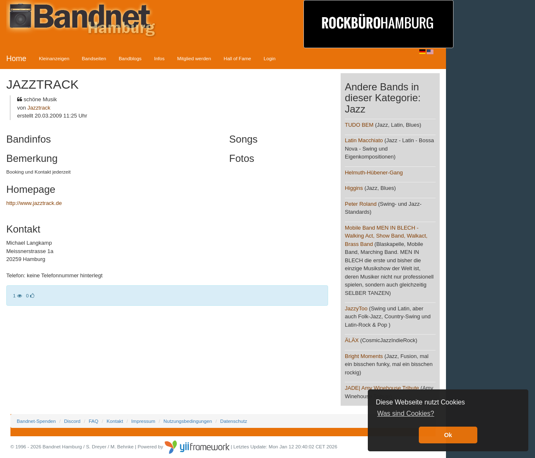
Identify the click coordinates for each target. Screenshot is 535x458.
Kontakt (115, 421)
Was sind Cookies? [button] (405, 413)
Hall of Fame (237, 58)
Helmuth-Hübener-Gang (374, 172)
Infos (159, 58)
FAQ (93, 421)
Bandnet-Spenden (36, 421)
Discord (72, 421)
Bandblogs (130, 58)
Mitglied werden (194, 58)
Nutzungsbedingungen (187, 421)
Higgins (354, 188)
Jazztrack (39, 108)
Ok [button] (448, 435)
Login (269, 58)
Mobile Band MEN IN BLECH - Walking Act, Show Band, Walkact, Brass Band (386, 236)
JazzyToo (356, 308)
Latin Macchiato (364, 140)
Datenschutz (233, 421)
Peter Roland (361, 204)
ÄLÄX (352, 340)
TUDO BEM (359, 125)
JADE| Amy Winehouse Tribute (382, 388)
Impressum (143, 421)
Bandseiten (94, 58)
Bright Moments (364, 356)
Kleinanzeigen (54, 58)
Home (16, 58)
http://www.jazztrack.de (34, 203)
